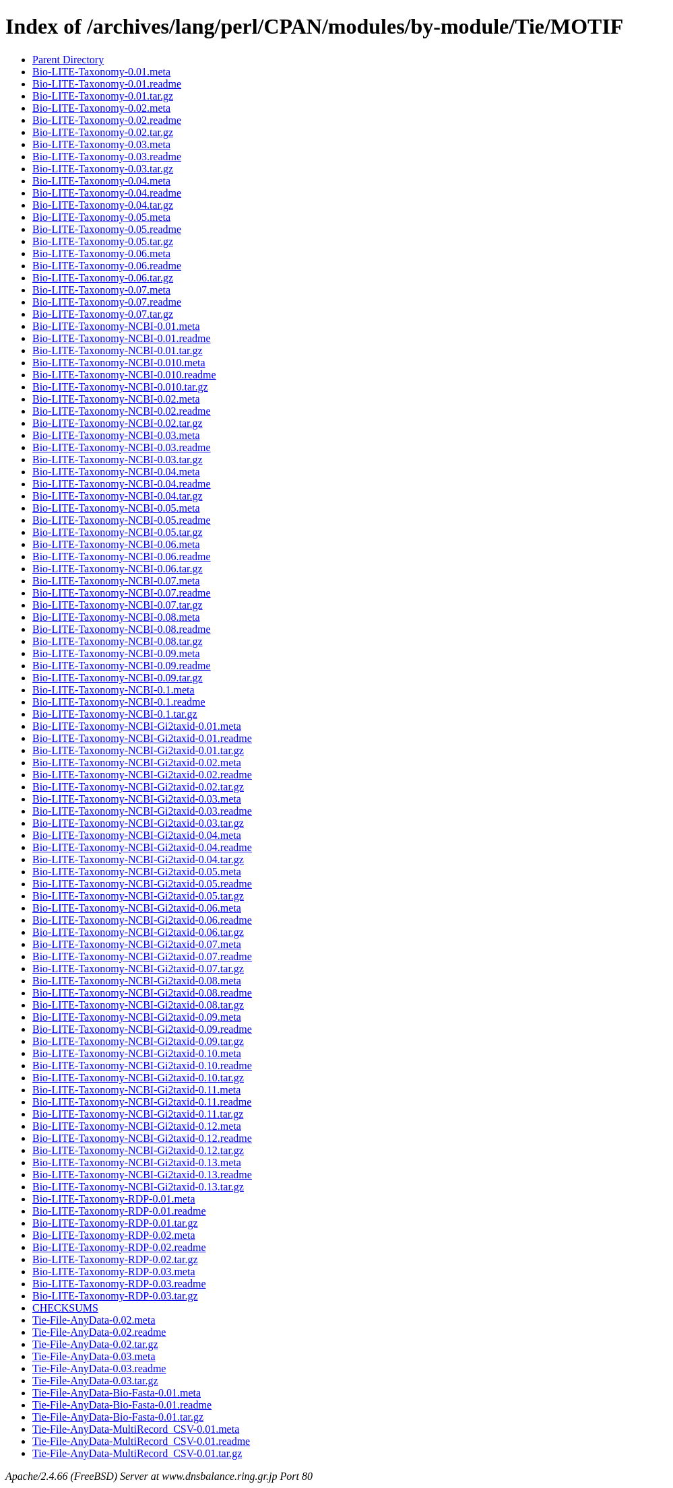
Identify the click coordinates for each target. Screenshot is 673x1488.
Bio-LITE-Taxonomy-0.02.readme (106, 120)
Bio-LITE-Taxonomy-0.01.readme (106, 84)
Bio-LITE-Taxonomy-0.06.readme (106, 265)
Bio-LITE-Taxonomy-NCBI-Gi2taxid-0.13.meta (136, 1162)
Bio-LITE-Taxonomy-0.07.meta (101, 290)
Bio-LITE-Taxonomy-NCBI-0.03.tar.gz (117, 459)
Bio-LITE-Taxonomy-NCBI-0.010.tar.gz (120, 387)
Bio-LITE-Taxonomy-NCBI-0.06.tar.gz (117, 568)
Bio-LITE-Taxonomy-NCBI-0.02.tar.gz (117, 423)
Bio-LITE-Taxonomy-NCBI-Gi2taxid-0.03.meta (136, 799)
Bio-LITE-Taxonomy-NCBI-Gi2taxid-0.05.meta (136, 871)
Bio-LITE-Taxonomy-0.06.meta (101, 253)
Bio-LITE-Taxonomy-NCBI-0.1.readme (118, 702)
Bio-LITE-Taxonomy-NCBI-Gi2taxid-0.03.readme (142, 811)
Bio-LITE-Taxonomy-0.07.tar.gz (102, 314)
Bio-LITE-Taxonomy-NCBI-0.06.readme (121, 556)
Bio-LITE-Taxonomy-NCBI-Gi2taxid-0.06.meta (136, 908)
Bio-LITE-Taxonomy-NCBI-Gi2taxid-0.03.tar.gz (138, 823)
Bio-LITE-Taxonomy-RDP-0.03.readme (118, 1283)
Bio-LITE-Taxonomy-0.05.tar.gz (102, 241)
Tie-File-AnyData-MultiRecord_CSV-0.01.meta (135, 1429)
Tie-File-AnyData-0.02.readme (99, 1332)
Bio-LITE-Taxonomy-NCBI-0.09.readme (121, 665)
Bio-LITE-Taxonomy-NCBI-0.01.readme (121, 338)
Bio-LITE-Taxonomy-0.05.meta (101, 217)
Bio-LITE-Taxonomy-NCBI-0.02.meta (116, 399)
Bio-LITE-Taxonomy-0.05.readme (106, 229)
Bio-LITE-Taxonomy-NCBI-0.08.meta (116, 617)
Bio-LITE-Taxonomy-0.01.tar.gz (102, 96)
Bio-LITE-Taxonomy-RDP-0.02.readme (118, 1247)
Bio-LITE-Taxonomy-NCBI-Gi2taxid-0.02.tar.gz (138, 786)
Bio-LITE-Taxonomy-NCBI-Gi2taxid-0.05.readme (142, 883)
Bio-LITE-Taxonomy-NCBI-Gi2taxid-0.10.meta (136, 1053)
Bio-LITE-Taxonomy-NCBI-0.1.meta (113, 690)
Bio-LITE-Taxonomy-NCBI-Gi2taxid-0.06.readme (142, 920)
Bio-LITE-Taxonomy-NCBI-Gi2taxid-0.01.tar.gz (138, 750)
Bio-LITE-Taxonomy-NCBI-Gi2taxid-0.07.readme (142, 956)
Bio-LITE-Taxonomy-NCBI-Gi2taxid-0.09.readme (142, 1029)
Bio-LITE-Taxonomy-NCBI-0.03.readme (121, 447)
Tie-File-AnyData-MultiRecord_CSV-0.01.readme (141, 1441)
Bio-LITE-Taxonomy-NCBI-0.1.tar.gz (114, 714)
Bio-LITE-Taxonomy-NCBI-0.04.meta (116, 471)
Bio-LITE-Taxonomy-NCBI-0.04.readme (121, 483)
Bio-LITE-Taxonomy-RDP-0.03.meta (113, 1271)
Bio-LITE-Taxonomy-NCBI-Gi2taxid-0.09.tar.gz (138, 1041)
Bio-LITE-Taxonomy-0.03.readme (106, 156)
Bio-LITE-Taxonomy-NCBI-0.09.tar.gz (117, 677)
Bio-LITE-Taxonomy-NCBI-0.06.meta (116, 544)
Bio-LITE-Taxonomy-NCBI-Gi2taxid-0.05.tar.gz (138, 896)
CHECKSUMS (65, 1308)
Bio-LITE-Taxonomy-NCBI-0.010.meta (118, 362)
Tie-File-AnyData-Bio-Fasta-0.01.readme (122, 1405)
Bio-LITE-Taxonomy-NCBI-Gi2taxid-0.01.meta (136, 726)
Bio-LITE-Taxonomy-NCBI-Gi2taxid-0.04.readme (142, 847)
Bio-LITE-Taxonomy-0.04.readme (106, 193)
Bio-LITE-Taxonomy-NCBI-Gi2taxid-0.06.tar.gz (138, 932)
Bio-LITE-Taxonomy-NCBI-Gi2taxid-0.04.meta (136, 835)
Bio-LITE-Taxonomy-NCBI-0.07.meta (116, 580)
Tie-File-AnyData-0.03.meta (93, 1356)
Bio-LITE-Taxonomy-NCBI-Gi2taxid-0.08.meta (136, 980)
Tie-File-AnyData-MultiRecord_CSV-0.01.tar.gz (137, 1453)
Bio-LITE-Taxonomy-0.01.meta (101, 71)
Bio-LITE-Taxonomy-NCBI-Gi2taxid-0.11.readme (141, 1102)
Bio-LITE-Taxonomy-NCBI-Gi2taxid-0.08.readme (142, 993)
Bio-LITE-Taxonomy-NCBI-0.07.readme (121, 593)
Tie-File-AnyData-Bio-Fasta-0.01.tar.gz (117, 1417)
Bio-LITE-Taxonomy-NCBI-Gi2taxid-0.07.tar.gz (138, 968)
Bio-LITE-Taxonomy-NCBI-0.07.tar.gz (117, 605)
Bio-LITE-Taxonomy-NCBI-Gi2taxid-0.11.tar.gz (137, 1114)
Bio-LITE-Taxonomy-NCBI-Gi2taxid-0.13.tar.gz (138, 1186)
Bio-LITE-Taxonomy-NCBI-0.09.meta (116, 653)
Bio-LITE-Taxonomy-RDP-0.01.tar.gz (115, 1223)
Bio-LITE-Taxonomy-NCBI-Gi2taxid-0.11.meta (136, 1089)
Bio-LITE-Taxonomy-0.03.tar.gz (102, 168)
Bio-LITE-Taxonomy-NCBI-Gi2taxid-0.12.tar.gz (138, 1150)
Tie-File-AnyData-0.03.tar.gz (95, 1380)
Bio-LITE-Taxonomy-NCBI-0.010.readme (124, 374)
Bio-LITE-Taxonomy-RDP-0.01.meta (113, 1199)
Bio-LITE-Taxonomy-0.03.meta (101, 144)
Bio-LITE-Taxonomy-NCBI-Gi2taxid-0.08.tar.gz (138, 1005)
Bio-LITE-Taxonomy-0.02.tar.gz (102, 132)
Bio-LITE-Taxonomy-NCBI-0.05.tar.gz (117, 532)
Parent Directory (68, 59)
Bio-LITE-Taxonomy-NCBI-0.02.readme (121, 411)
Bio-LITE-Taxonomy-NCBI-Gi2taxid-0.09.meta (136, 1017)
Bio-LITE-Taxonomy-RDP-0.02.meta (113, 1235)
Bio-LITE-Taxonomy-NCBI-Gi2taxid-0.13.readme (142, 1174)
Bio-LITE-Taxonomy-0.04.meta (101, 181)
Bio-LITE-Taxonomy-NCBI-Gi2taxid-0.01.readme (142, 738)
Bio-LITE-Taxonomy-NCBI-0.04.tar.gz (117, 496)
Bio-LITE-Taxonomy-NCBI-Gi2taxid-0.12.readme (142, 1138)
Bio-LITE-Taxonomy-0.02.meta (101, 108)
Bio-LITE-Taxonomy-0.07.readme (106, 302)
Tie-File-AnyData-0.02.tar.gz (95, 1344)
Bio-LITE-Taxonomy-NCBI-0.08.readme (121, 629)
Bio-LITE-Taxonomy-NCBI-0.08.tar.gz (117, 641)
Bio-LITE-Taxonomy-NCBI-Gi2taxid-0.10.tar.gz (138, 1077)
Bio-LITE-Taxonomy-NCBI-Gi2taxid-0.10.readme (142, 1065)
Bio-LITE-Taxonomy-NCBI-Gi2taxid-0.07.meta (136, 944)
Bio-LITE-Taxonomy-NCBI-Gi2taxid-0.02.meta (136, 762)
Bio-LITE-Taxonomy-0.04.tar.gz (102, 205)
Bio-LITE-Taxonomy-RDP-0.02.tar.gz (115, 1259)
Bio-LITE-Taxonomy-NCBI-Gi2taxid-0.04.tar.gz (138, 859)
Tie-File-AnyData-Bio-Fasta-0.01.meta (116, 1392)
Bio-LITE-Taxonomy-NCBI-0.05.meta (116, 508)
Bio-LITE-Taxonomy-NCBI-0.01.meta (116, 326)
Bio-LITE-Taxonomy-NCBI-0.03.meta (116, 435)
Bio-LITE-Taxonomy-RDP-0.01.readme (118, 1211)
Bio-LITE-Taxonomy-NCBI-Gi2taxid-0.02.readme (142, 774)
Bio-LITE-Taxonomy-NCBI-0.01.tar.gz (117, 350)
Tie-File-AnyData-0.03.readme (99, 1368)
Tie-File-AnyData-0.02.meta (93, 1320)
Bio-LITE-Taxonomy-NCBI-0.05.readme (121, 520)
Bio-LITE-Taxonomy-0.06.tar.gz (102, 277)
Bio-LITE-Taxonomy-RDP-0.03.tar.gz (115, 1295)
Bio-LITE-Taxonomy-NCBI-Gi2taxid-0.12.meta (136, 1126)
